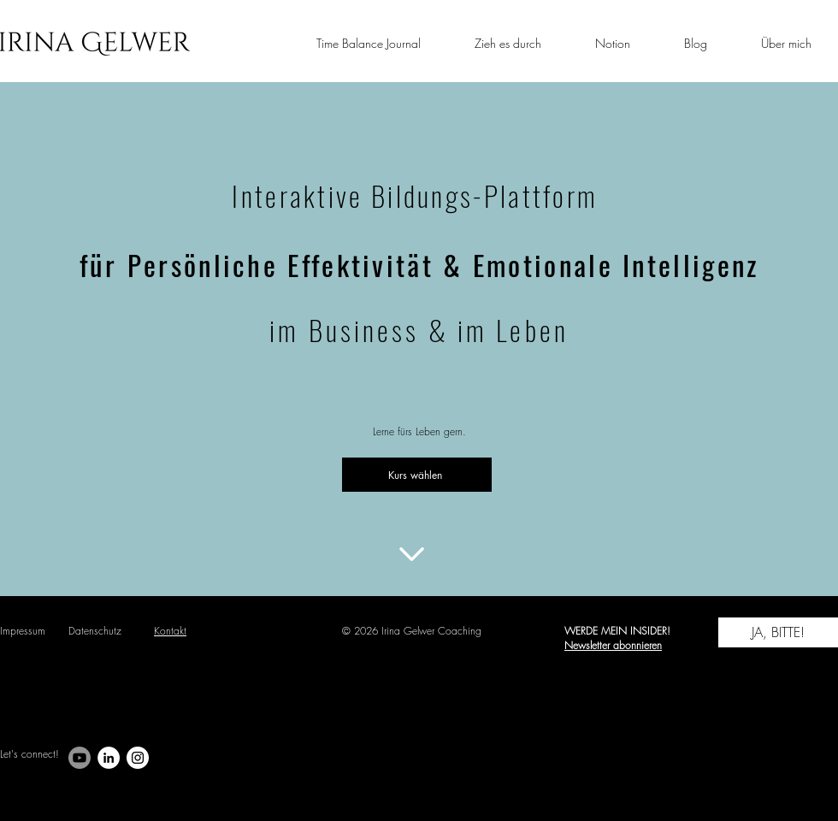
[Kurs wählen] (417, 475)
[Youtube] (79, 758)
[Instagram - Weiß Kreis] (138, 758)
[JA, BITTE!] (778, 632)
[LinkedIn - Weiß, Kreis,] (108, 758)
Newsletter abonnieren (613, 645)
